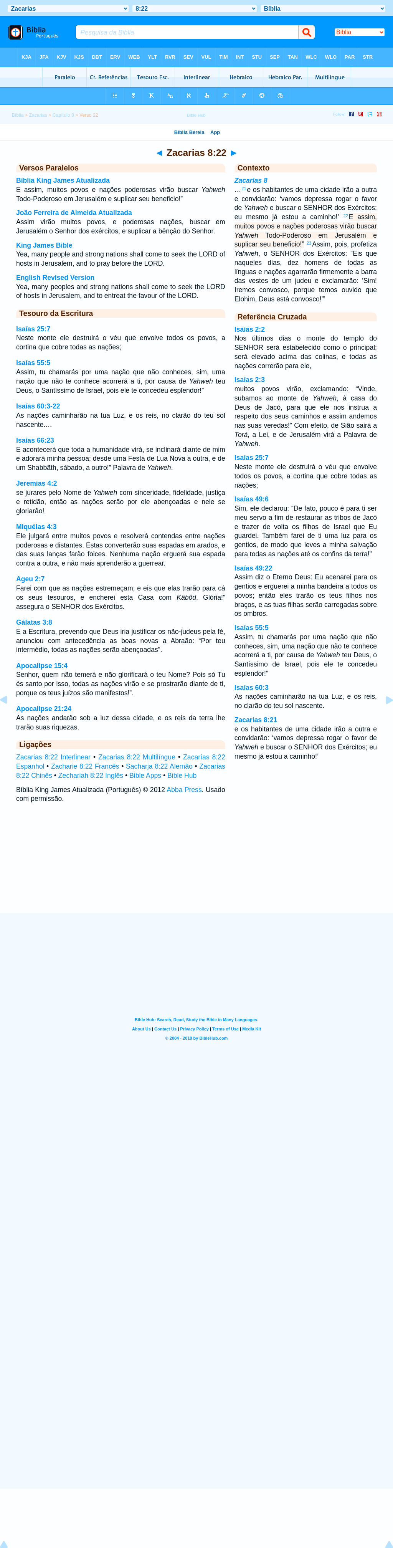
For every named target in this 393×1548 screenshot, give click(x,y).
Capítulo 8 (63, 115)
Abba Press (184, 790)
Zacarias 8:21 (255, 720)
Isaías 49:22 (253, 568)
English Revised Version (55, 277)
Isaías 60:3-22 (38, 406)
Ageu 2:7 (30, 579)
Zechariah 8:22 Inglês (90, 775)
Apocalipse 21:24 (43, 709)
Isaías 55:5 (33, 363)
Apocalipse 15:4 (42, 666)
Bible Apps (145, 775)
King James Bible (44, 245)
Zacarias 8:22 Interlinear (53, 757)
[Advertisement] (196, 865)
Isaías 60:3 (251, 687)
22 (345, 215)
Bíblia (18, 115)
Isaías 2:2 (249, 329)
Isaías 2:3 (249, 380)
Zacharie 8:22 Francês (85, 766)
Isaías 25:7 (33, 329)
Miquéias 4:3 (36, 527)
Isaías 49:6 (251, 499)
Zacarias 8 (251, 180)
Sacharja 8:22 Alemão (159, 766)
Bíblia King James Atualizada (63, 180)
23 (309, 243)
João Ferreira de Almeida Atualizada (74, 213)
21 (243, 188)
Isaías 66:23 (35, 440)
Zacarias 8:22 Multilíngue (136, 757)
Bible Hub (181, 775)
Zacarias (38, 115)
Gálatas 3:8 (34, 622)
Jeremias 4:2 (36, 483)
